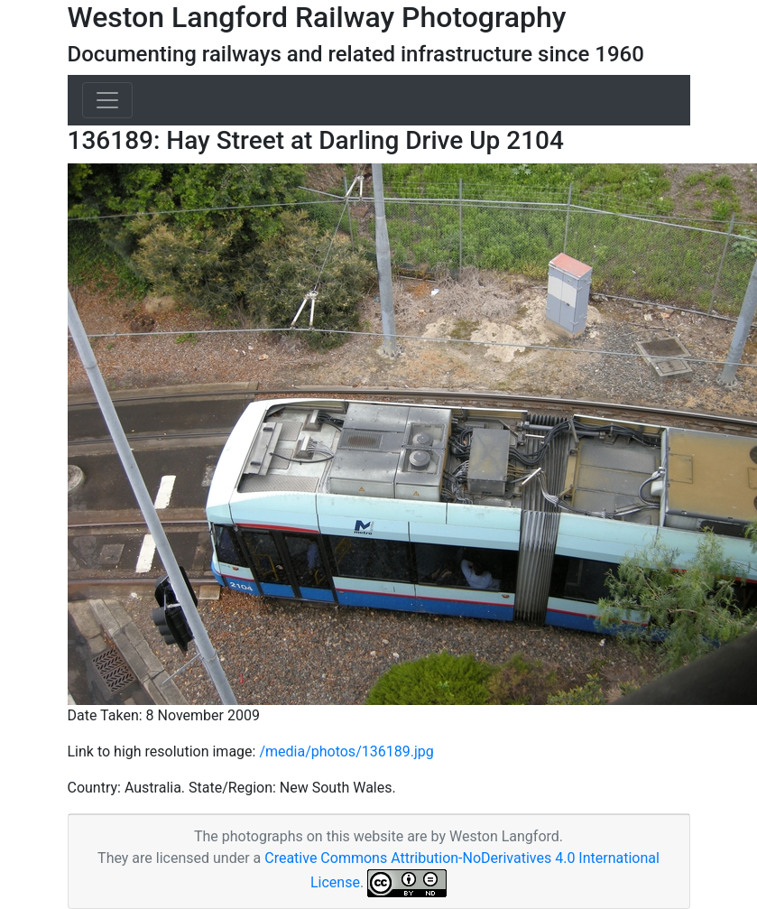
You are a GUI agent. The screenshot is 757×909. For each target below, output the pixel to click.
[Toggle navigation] (107, 100)
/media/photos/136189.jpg (346, 751)
